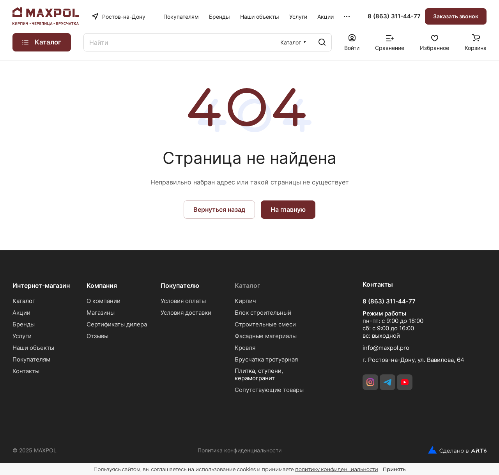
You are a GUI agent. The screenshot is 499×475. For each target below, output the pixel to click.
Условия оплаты (183, 301)
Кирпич (245, 301)
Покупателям (31, 359)
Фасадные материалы (266, 336)
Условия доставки (186, 312)
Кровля (245, 347)
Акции (21, 312)
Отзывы (97, 336)
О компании (103, 301)
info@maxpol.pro (386, 347)
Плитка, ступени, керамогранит (259, 374)
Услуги (22, 336)
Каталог (23, 301)
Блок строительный (263, 312)
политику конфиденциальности (336, 469)
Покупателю (180, 285)
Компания (102, 285)
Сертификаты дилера (117, 324)
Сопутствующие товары (269, 389)
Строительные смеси (265, 324)
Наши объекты (33, 347)
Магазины (101, 312)
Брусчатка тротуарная (266, 359)
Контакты (25, 371)
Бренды (23, 324)
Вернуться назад (219, 209)
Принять (394, 469)
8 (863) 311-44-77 (394, 16)
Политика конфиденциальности (239, 450)
